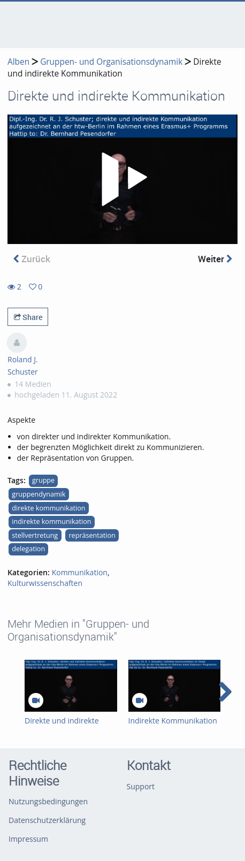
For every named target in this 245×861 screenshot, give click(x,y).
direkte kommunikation (48, 508)
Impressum (28, 839)
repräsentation (91, 535)
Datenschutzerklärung (47, 820)
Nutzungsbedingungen (48, 801)
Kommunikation (80, 572)
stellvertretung (35, 535)
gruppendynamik (38, 494)
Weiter (215, 259)
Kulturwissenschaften (44, 583)
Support (141, 786)
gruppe (43, 480)
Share (28, 317)
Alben (18, 61)
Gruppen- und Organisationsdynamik (111, 61)
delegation (28, 548)
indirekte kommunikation (51, 521)
